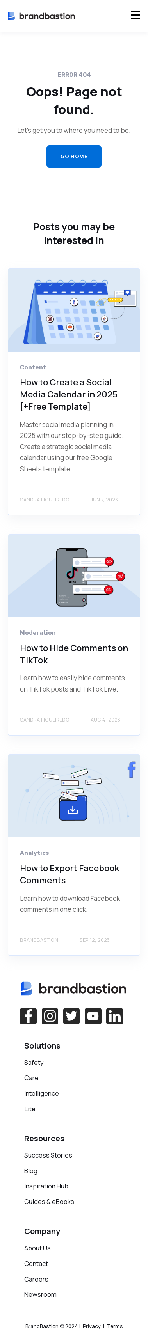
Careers (36, 1279)
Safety (34, 1062)
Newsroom (40, 1294)
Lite (30, 1108)
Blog (30, 1170)
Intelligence (41, 1093)
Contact (36, 1263)
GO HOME (74, 156)
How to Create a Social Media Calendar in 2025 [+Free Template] (69, 394)
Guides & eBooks (49, 1201)
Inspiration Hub (46, 1186)
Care (31, 1077)
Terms (114, 1326)
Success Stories (48, 1155)
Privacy (92, 1326)
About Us (37, 1248)
